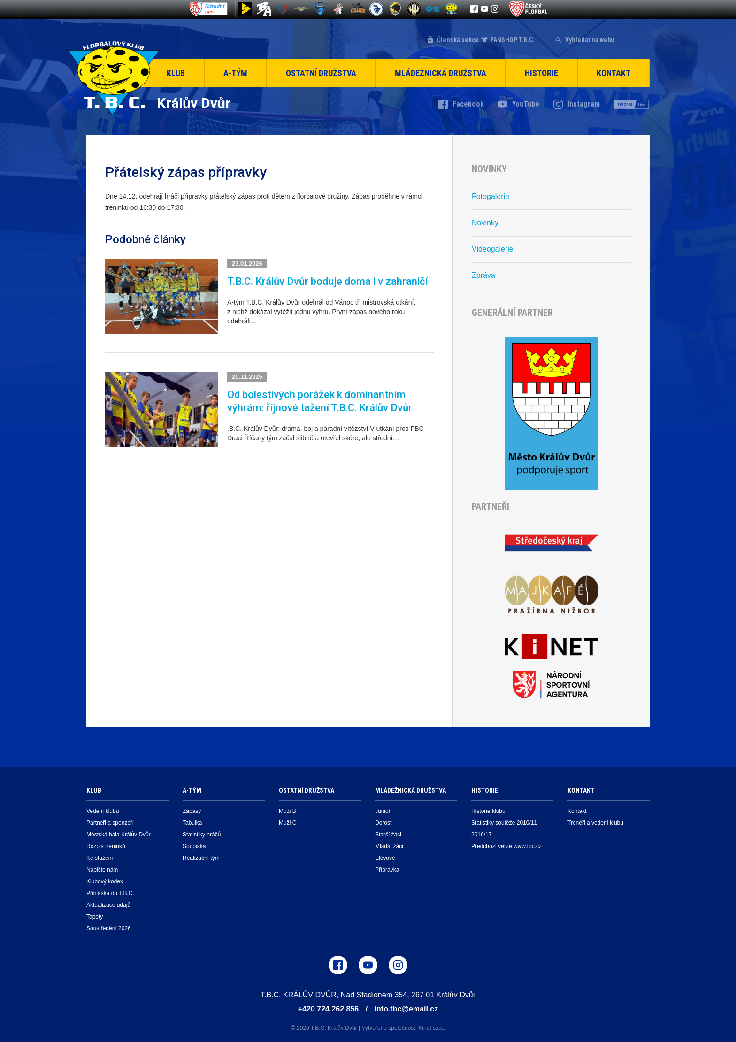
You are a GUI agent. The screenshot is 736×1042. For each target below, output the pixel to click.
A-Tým (235, 73)
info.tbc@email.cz (406, 1009)
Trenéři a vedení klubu (595, 823)
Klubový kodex (104, 881)
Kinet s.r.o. (431, 1028)
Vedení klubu (102, 811)
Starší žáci (388, 834)
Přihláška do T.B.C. (110, 893)
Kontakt (613, 73)
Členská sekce (458, 40)
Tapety (94, 916)
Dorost (383, 823)
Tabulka (192, 823)
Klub (176, 73)
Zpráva (483, 275)
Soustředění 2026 (108, 928)
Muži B (287, 811)
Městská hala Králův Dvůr (118, 834)
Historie (541, 73)
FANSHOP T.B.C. (513, 40)
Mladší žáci (389, 846)
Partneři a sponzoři (110, 823)
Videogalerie (493, 249)
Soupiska (194, 846)
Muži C (287, 823)
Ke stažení (99, 858)
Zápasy (192, 811)
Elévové (385, 858)
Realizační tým (201, 858)
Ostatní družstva (321, 73)
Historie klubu (488, 811)
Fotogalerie (490, 196)
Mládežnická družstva (440, 73)
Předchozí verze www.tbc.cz (506, 846)
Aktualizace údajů (108, 905)
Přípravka (387, 869)
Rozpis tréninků (105, 846)
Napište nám (102, 869)
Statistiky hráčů (202, 834)
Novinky (485, 223)
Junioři (383, 811)
